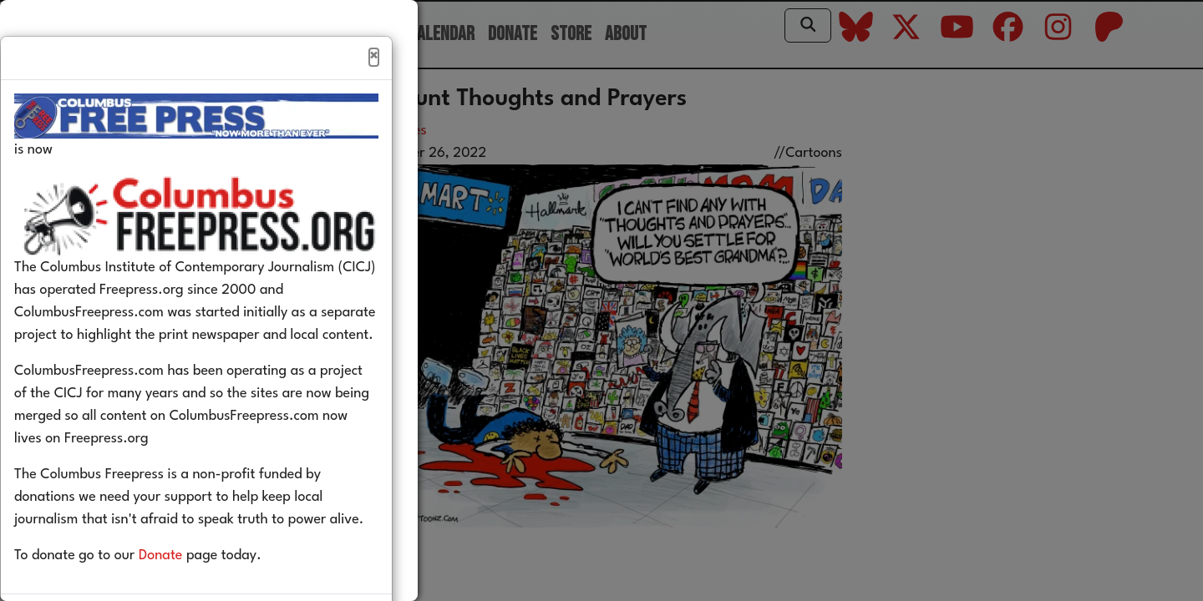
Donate (186, 591)
